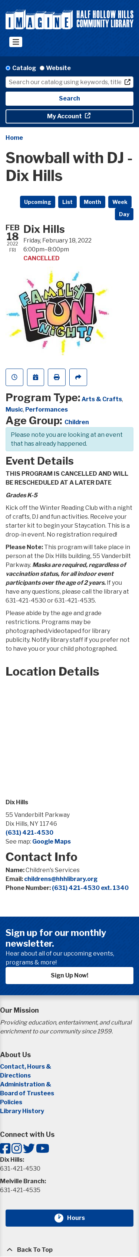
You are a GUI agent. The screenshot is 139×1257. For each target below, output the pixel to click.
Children (76, 422)
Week (120, 202)
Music (14, 409)
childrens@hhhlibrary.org (60, 878)
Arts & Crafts (102, 399)
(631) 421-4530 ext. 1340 (90, 887)
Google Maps (51, 841)
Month (92, 202)
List (67, 202)
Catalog (24, 68)
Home (14, 137)
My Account (65, 116)
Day (124, 214)
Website (58, 68)
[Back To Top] (69, 1250)
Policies (11, 1102)
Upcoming (37, 202)
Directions (15, 1075)
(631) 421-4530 (29, 832)
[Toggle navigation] (15, 42)
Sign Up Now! (69, 975)
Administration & (26, 1084)
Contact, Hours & (26, 1066)
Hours (80, 1218)
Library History (22, 1111)
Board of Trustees (27, 1093)
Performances (46, 409)
